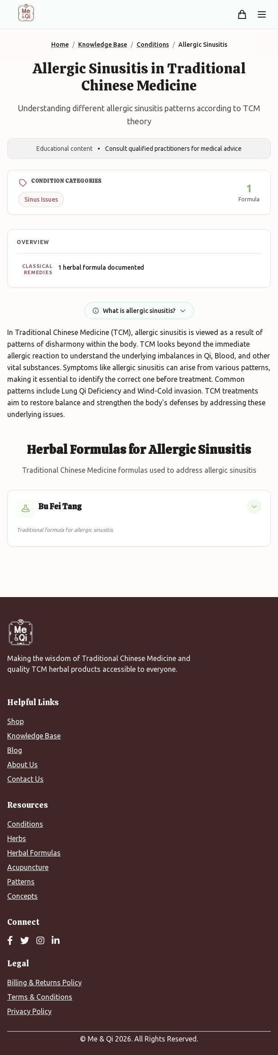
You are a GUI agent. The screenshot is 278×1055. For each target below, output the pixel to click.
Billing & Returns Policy (44, 982)
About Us (22, 765)
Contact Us (25, 779)
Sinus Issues (41, 199)
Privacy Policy (29, 1011)
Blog (14, 750)
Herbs (16, 838)
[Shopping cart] (242, 14)
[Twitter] (24, 941)
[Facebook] (10, 941)
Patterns (21, 882)
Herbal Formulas (34, 853)
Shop (15, 721)
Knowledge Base (34, 736)
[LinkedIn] (56, 941)
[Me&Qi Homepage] (26, 13)
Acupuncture (28, 867)
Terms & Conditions (39, 997)
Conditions (25, 824)
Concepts (22, 896)
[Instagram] (40, 941)
